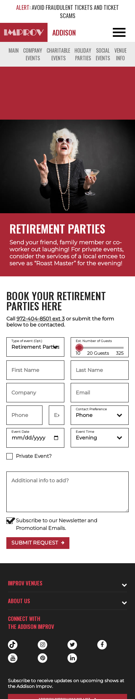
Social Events (103, 54)
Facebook (102, 645)
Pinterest (42, 658)
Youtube (12, 658)
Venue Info (120, 54)
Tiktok (12, 645)
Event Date (20, 432)
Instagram (42, 645)
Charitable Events (58, 54)
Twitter (72, 645)
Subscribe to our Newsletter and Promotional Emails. (51, 524)
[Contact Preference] (100, 415)
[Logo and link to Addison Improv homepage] (24, 32)
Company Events (32, 54)
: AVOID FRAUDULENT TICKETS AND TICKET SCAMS (67, 11)
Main (14, 50)
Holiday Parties (82, 54)
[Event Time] (100, 437)
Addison (64, 32)
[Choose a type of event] (35, 347)
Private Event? (29, 456)
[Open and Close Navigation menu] (121, 32)
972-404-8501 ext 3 (40, 319)
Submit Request (34, 543)
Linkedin (72, 658)
